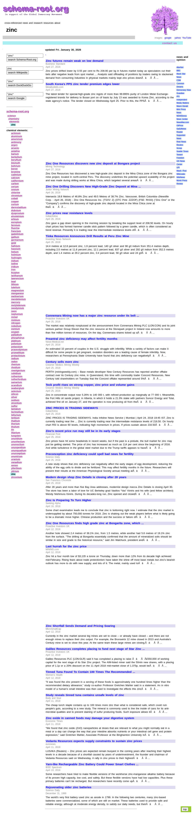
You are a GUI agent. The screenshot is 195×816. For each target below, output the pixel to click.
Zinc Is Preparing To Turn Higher (68, 500)
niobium (15, 320)
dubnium (16, 210)
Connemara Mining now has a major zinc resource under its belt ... (92, 315)
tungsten (16, 435)
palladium (16, 334)
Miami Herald (182, 106)
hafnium (15, 246)
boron (14, 168)
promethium (17, 352)
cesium (15, 189)
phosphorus (17, 338)
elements (14, 121)
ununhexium (18, 441)
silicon (14, 394)
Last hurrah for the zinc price (66, 546)
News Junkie (182, 119)
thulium (15, 426)
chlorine (15, 192)
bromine (15, 172)
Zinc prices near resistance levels (69, 213)
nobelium (16, 326)
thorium (15, 423)
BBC (179, 71)
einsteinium (17, 216)
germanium (17, 240)
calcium (15, 177)
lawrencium (17, 278)
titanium (15, 432)
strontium (16, 403)
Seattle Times (182, 151)
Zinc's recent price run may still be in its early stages (83, 431)
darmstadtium (18, 207)
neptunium (17, 314)
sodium (15, 400)
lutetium (15, 287)
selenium (16, 391)
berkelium (16, 157)
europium (16, 222)
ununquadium (18, 450)
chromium (16, 195)
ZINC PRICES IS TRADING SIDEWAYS (72, 408)
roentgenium (18, 370)
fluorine (15, 228)
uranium (15, 459)
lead (13, 281)
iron (13, 269)
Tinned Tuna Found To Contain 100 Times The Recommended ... (90, 671)
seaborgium (17, 388)
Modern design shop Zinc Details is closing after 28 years (86, 477)
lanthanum (17, 275)
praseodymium (19, 349)
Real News (181, 142)
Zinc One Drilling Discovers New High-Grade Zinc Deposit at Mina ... (93, 186)
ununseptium (18, 453)
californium (17, 180)
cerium (15, 186)
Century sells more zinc (62, 361)
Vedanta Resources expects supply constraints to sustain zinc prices (94, 741)
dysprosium (17, 213)
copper (15, 201)
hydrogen (16, 257)
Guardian (180, 93)
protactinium (18, 355)
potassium (17, 346)
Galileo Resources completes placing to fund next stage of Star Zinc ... (95, 648)
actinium (16, 133)
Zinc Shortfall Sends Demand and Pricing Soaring (80, 625)
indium (15, 261)
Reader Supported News (181, 135)
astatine (15, 151)
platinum (16, 341)
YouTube (186, 38)
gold (13, 243)
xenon (14, 465)
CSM (179, 80)
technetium (17, 412)
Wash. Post (181, 171)
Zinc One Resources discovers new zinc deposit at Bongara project (93, 163)
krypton (15, 272)
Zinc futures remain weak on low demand (74, 60)
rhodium (15, 367)
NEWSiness (182, 116)
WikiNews (181, 177)
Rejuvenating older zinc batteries (68, 787)
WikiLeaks (181, 174)
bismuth (15, 163)
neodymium (17, 308)
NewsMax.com (183, 122)
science (11, 115)
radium (15, 358)
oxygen (15, 332)
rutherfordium (18, 379)
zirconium (16, 477)
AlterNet (180, 67)
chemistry (13, 118)
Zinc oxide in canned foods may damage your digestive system (90, 718)
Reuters (180, 145)
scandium (16, 385)
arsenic (15, 148)
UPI (178, 168)
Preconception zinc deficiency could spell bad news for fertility (89, 454)
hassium (16, 249)
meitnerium (17, 296)
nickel (14, 317)
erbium (15, 219)
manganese (17, 293)
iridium (15, 266)
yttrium (15, 471)
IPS (178, 96)
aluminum (16, 136)
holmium (16, 254)
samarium (16, 382)
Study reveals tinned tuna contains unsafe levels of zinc (85, 695)
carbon (15, 183)
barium (15, 154)
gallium (15, 237)
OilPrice (180, 126)
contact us (169, 43)
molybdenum (18, 305)
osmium (15, 329)
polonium (16, 343)
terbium (15, 418)
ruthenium (16, 376)
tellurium (16, 415)
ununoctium (17, 444)
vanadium (16, 462)
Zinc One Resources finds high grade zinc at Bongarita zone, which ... (95, 523)
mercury (15, 302)
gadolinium (17, 234)
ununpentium (18, 447)
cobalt (14, 198)
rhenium (15, 364)
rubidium (16, 373)
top (185, 809)
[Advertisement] (78, 130)
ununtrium (16, 456)
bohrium (15, 166)
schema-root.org (17, 111)
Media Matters (183, 103)
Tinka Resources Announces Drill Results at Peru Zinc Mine (87, 236)
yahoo (178, 38)
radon (14, 361)
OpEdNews (181, 129)
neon (14, 311)
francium (16, 231)
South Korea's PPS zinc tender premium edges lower (83, 84)
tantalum (16, 409)
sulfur (14, 406)
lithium (15, 284)
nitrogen (15, 323)
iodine (14, 263)
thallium (15, 421)
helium (15, 252)
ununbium (16, 438)
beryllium (16, 160)
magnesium (17, 290)
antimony (16, 142)
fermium (15, 225)
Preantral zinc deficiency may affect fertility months (81, 338)
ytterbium (16, 468)
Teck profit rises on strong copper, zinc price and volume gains (90, 384)
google (168, 38)
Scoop (179, 148)
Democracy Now (184, 90)
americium (17, 139)
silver (14, 397)
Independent (182, 100)
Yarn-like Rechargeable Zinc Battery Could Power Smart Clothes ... (92, 764)
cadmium (16, 174)
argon (14, 145)
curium (15, 204)
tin (12, 429)
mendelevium (18, 299)
